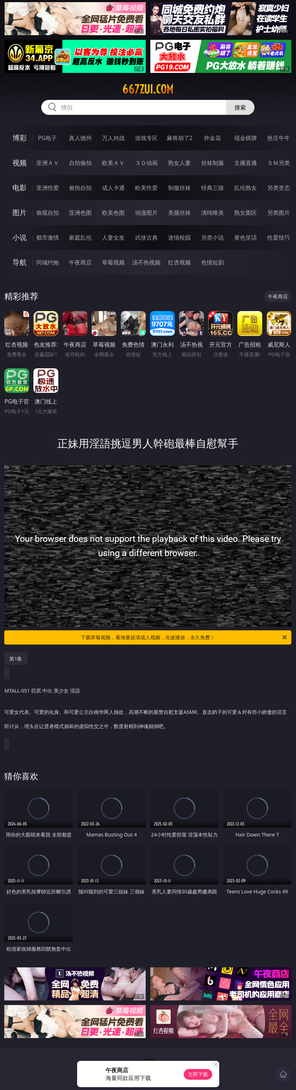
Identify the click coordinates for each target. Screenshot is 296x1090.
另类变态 (278, 188)
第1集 (15, 658)
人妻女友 (113, 237)
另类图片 (278, 213)
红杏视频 (179, 262)
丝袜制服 (212, 163)
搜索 (240, 107)
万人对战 (113, 138)
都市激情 (47, 237)
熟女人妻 (179, 163)
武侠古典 (146, 237)
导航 (19, 262)
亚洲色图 (80, 213)
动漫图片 (146, 213)
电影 (19, 187)
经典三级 (212, 188)
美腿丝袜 (179, 213)
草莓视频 (113, 262)
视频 (19, 162)
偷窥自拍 (47, 213)
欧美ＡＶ (113, 163)
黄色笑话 (245, 237)
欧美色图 (113, 213)
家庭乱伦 (80, 237)
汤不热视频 (146, 262)
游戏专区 (146, 138)
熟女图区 (245, 213)
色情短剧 (212, 262)
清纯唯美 (212, 213)
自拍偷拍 (80, 163)
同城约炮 (47, 262)
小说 (19, 237)
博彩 (19, 138)
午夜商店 (80, 262)
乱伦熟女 (245, 188)
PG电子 (47, 138)
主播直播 (245, 163)
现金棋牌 (245, 138)
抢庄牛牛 (278, 138)
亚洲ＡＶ (47, 163)
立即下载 (198, 1074)
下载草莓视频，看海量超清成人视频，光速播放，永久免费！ (184, 637)
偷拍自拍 (80, 188)
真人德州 (80, 138)
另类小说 (212, 237)
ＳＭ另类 (278, 163)
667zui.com (147, 89)
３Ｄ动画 (146, 163)
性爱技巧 (278, 237)
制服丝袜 (179, 188)
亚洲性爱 (47, 188)
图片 (19, 212)
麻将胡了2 (180, 138)
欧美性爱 (146, 188)
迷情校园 (179, 237)
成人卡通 (113, 188)
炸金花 (212, 138)
